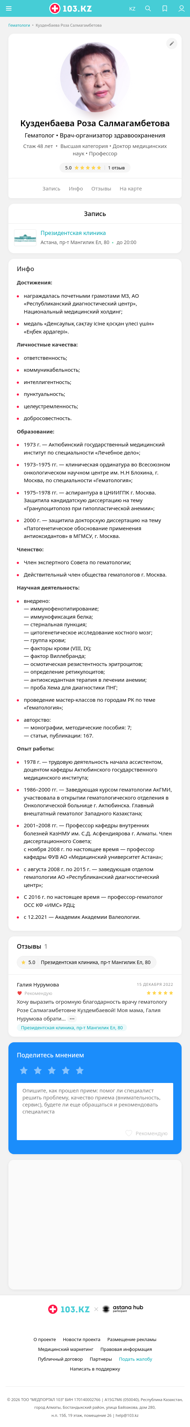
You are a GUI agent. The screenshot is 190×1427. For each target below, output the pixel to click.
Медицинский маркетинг (65, 1349)
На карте (131, 188)
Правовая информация (126, 1349)
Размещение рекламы (131, 1339)
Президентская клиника (73, 232)
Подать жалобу (135, 1359)
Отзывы (101, 188)
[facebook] (96, 1325)
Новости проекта (81, 1339)
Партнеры (101, 1359)
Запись (52, 188)
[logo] (71, 8)
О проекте (45, 1339)
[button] (8, 8)
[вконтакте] (107, 1325)
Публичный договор (60, 1359)
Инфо (76, 188)
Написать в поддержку (95, 1369)
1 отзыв (116, 167)
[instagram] (85, 1325)
